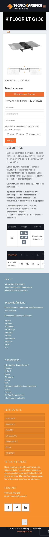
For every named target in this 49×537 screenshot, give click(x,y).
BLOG (8, 447)
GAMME (9, 430)
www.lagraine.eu (24, 531)
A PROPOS (10, 418)
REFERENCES (12, 441)
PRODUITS (10, 424)
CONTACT (10, 453)
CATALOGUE (11, 436)
